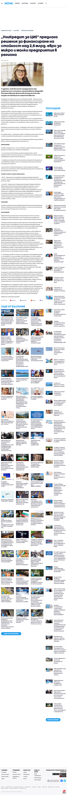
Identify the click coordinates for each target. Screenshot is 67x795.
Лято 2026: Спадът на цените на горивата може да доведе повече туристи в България (22, 320)
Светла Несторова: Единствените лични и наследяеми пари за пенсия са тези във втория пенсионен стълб (7, 321)
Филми (24, 778)
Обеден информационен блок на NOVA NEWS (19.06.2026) (59, 569)
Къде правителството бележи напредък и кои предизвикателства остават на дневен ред (7, 523)
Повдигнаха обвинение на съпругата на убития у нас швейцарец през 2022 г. (58, 244)
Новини (17, 3)
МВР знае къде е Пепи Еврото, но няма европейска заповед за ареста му (22, 502)
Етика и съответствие (13, 788)
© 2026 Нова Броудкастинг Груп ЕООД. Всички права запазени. (11, 791)
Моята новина (5, 776)
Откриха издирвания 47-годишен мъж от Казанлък (7, 398)
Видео (3, 778)
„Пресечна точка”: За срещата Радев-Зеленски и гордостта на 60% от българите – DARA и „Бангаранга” (60, 300)
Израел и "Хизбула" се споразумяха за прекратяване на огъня (59, 362)
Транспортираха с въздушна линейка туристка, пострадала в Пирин (37, 358)
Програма (25, 3)
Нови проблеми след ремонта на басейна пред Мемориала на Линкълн (60, 671)
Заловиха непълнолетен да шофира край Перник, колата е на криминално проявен (22, 598)
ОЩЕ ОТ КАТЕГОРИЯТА (11, 633)
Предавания (26, 774)
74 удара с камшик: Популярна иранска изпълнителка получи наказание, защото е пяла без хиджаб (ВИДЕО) (59, 451)
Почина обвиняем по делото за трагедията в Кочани (59, 661)
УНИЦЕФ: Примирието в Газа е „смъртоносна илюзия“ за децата (59, 324)
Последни (4, 772)
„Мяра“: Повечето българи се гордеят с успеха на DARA (22, 541)
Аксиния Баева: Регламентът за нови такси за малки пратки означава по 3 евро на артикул (60, 649)
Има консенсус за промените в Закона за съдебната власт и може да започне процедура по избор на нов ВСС (7, 543)
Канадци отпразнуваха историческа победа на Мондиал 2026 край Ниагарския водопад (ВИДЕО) (59, 610)
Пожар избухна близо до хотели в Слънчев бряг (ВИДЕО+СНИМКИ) (37, 484)
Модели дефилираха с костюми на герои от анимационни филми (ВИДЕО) (37, 380)
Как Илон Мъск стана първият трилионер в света (59, 169)
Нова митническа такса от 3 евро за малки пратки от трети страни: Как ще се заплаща (7, 580)
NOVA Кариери (37, 777)
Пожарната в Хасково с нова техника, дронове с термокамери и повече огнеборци (7, 598)
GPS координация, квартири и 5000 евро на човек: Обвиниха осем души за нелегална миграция (37, 562)
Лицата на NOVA (16, 774)
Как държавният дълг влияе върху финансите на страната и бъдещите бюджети (22, 561)
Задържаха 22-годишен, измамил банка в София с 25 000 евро (21, 442)
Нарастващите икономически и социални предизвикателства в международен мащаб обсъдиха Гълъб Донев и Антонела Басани (7, 445)
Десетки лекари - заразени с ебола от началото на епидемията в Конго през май (59, 463)
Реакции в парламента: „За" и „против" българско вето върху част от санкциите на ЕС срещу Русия (37, 503)
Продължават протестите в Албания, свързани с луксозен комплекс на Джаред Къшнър (60, 503)
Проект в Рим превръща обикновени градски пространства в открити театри (60, 580)
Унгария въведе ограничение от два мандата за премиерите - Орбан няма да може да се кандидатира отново (60, 489)
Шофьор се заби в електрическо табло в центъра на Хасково (22, 620)
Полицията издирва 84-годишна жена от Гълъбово (37, 398)
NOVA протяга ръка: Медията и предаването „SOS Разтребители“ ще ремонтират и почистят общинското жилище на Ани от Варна (7, 623)
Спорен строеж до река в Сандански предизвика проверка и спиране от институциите (37, 580)
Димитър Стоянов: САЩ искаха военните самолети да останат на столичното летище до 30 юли (7, 466)
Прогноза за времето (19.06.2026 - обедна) (7, 500)
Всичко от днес (5, 774)
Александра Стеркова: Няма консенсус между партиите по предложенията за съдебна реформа (36, 321)
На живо (40, 3)
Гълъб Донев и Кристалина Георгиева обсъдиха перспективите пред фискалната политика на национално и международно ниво (22, 361)
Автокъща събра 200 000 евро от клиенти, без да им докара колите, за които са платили (37, 620)
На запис (33, 3)
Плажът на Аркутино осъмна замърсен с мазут (22, 380)
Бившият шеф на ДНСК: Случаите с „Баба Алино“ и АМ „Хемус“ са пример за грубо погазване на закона (7, 340)
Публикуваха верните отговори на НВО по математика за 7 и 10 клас (7, 422)
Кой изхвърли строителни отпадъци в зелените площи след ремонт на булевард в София (22, 580)
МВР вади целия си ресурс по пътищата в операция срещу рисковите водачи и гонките (37, 521)
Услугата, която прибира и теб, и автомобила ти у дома (59, 280)
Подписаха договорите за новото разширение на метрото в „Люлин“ (22, 339)
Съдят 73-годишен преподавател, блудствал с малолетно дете (59, 270)
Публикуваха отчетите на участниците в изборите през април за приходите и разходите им (22, 466)
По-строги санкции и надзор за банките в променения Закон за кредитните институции (22, 521)
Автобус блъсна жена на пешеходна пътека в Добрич (7, 560)
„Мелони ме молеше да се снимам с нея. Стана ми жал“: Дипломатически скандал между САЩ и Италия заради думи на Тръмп (59, 594)
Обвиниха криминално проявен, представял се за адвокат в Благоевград (22, 484)
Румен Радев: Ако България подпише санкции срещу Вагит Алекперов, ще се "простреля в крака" (7, 381)
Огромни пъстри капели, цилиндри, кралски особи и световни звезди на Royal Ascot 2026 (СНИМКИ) (59, 516)
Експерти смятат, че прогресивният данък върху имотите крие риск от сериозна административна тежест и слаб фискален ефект (37, 601)
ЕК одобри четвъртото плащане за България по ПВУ (7, 484)
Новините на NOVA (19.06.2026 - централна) (59, 123)
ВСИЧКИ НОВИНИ (53, 719)
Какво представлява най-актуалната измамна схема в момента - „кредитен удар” (37, 339)
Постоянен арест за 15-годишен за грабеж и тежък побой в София (37, 465)
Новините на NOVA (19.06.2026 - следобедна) (59, 393)
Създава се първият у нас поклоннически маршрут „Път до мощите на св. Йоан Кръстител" (37, 542)
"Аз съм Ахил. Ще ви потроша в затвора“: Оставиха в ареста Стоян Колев (7, 358)
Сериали (25, 776)
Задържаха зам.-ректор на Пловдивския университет (36, 442)
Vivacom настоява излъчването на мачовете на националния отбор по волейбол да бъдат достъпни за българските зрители (59, 181)
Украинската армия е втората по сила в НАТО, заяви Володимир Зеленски (60, 208)
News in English (37, 779)
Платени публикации (22, 788)
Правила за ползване (4, 788)
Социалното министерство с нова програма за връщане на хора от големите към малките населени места (22, 424)
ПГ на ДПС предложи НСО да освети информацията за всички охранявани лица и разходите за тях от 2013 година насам (37, 424)
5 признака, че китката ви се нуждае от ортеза (59, 289)
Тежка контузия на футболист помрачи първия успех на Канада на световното (59, 158)
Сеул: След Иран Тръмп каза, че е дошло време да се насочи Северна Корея (59, 543)
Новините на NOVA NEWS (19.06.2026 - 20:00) (59, 114)
